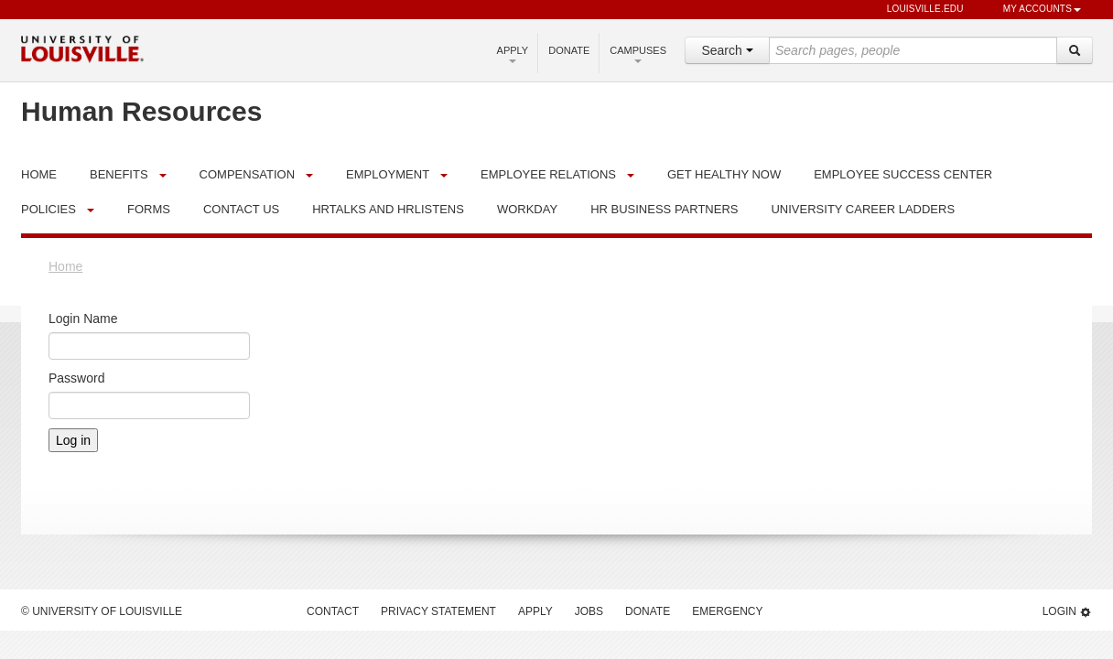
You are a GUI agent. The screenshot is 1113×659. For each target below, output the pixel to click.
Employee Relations (548, 174)
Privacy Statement (438, 611)
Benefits (119, 174)
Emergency (727, 611)
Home (65, 266)
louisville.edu (917, 10)
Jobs (589, 611)
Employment (387, 174)
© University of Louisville (101, 611)
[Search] (1074, 50)
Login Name (83, 318)
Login (1067, 612)
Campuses (638, 54)
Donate (568, 50)
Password (76, 378)
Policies (48, 209)
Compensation (248, 174)
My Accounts (1033, 10)
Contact (333, 611)
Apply (513, 54)
